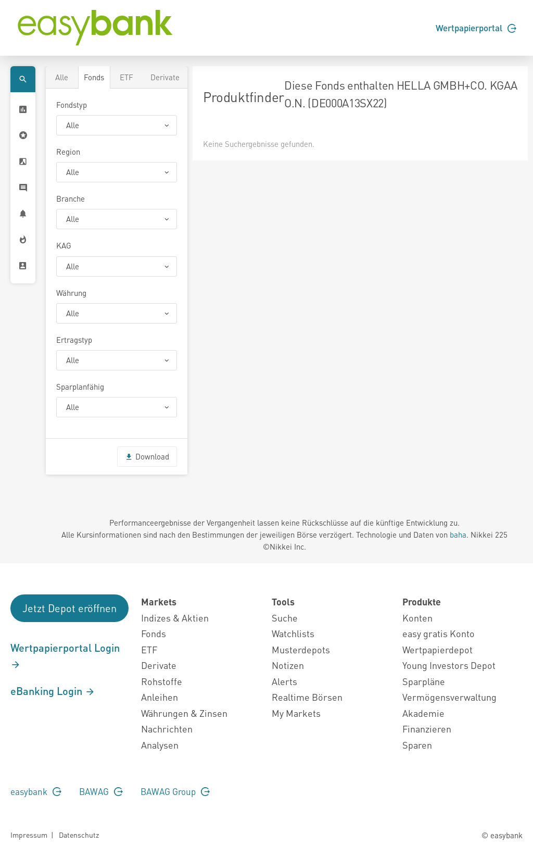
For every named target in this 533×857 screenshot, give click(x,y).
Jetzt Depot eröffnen (69, 608)
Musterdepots (301, 649)
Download (147, 456)
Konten (417, 618)
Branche (70, 198)
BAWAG (101, 791)
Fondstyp (71, 105)
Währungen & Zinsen (184, 713)
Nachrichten (167, 729)
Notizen (288, 665)
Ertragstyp (74, 339)
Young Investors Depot (449, 665)
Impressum (28, 834)
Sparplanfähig (80, 386)
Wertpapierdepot (437, 649)
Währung (71, 293)
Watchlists (293, 633)
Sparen (417, 745)
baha (458, 534)
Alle (61, 77)
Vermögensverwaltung (449, 697)
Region (68, 151)
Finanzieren (426, 729)
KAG (63, 245)
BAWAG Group (175, 791)
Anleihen (159, 697)
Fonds (94, 77)
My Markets (296, 713)
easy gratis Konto (438, 633)
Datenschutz (79, 834)
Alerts (284, 681)
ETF (126, 77)
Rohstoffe (161, 681)
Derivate (165, 77)
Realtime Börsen (307, 697)
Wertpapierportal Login (65, 655)
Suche (285, 618)
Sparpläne (423, 681)
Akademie (423, 713)
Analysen (160, 745)
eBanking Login (52, 691)
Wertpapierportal (476, 27)
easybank (35, 791)
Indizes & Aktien (175, 618)
